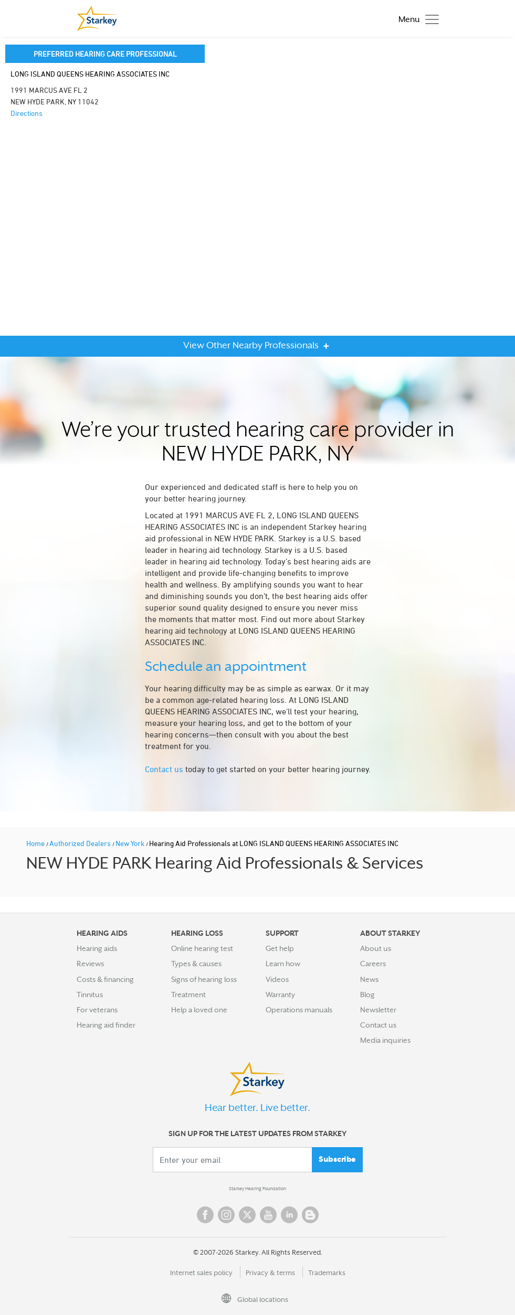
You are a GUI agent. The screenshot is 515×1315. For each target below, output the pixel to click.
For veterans (97, 1010)
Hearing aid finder (106, 1025)
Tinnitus (90, 994)
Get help (280, 948)
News (369, 979)
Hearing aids (97, 948)
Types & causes (196, 963)
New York (130, 843)
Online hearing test (202, 948)
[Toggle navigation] (416, 18)
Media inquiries (385, 1040)
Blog (367, 994)
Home (36, 843)
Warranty (280, 994)
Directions (26, 113)
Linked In (289, 1214)
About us (375, 948)
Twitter (247, 1214)
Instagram (226, 1214)
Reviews (90, 963)
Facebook (205, 1214)
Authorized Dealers (80, 843)
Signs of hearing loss (204, 979)
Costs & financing (105, 979)
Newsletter (378, 1010)
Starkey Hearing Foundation (257, 1188)
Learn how (283, 963)
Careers (373, 963)
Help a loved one (199, 1010)
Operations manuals (299, 1010)
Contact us (164, 769)
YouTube (268, 1214)
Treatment (188, 994)
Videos (277, 979)
